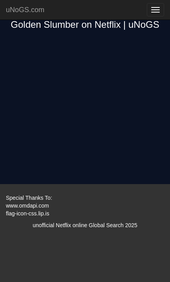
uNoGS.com (25, 10)
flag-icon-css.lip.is (27, 213)
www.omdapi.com (27, 205)
